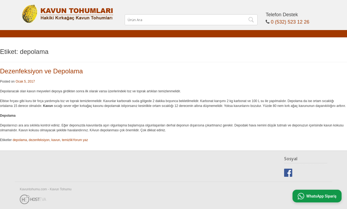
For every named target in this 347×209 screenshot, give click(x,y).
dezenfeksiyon (39, 140)
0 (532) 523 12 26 (290, 22)
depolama (20, 140)
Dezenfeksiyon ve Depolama (41, 71)
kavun (55, 140)
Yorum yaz (80, 140)
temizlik (67, 140)
